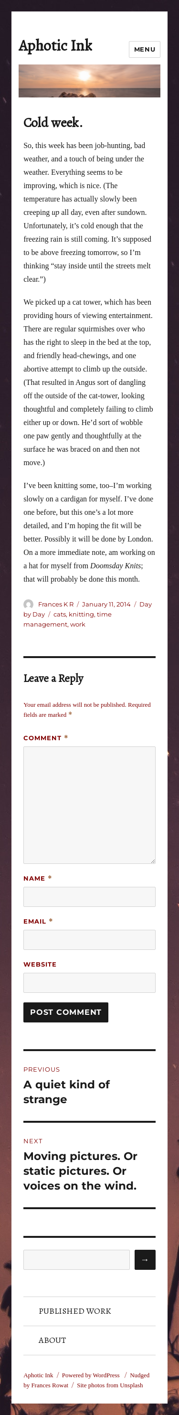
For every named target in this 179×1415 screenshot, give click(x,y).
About (52, 1340)
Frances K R (56, 604)
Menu (144, 49)
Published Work (75, 1311)
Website (40, 964)
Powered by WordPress (91, 1375)
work (77, 624)
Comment (46, 738)
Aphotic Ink (55, 45)
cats (59, 614)
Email (38, 921)
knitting (81, 614)
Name (38, 878)
